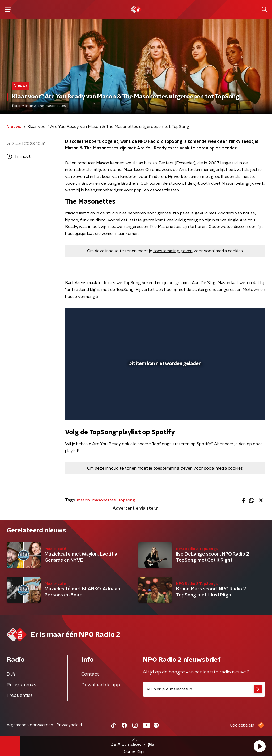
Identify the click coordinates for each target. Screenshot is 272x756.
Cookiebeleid (242, 725)
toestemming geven (173, 251)
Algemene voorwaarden (30, 725)
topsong (126, 500)
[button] (259, 746)
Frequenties (20, 695)
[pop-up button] (242, 408)
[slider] (164, 395)
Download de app (100, 684)
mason (83, 500)
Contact (90, 674)
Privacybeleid (69, 725)
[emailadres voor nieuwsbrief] (204, 689)
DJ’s (11, 674)
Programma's (21, 684)
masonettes (104, 500)
